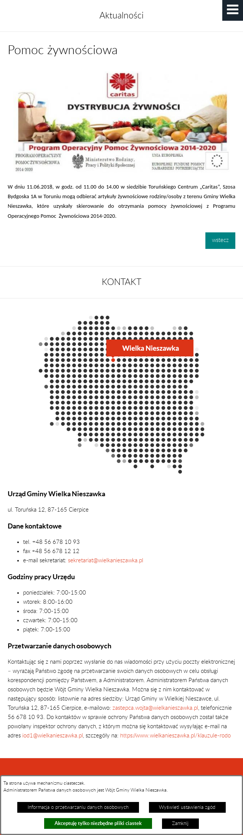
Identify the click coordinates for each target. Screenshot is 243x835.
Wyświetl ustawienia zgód (187, 807)
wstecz (220, 240)
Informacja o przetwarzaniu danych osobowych (78, 807)
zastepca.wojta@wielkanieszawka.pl (155, 708)
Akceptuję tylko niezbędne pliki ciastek (98, 823)
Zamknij (180, 823)
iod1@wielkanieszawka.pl (52, 736)
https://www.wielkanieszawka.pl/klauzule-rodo (175, 736)
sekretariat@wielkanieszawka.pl (105, 560)
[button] (232, 10)
